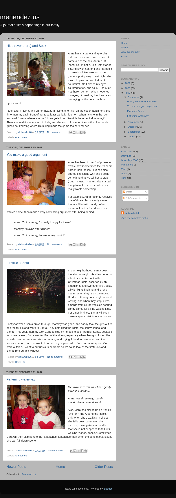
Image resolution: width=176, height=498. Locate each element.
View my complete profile (134, 218)
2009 (128, 83)
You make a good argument (27, 154)
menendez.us (20, 17)
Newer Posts (16, 467)
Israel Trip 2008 (129, 160)
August (132, 136)
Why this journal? (130, 52)
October (132, 126)
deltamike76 (132, 213)
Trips (123, 178)
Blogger (107, 488)
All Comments (132, 198)
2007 (128, 93)
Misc (123, 169)
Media (124, 47)
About (124, 56)
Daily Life (20, 362)
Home (60, 467)
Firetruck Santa (18, 263)
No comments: (55, 132)
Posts (127, 192)
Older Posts (104, 467)
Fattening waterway (21, 379)
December (134, 97)
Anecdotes (21, 137)
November (134, 122)
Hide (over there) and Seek (26, 46)
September (134, 131)
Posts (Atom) (29, 474)
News (124, 173)
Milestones (127, 164)
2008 (128, 88)
